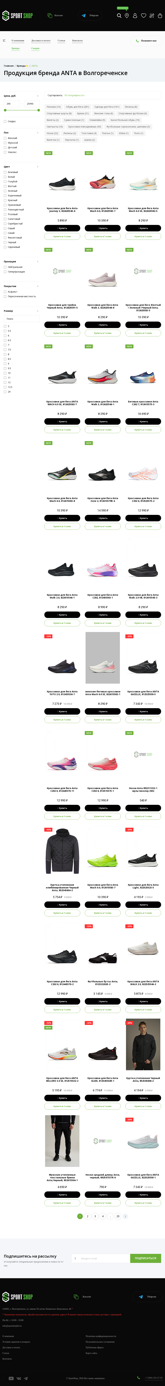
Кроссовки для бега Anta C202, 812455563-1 (102, 596)
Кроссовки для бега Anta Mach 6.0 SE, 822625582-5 (143, 209)
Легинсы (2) (69, 133)
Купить (62, 228)
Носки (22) (52, 133)
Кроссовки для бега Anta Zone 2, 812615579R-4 (102, 499)
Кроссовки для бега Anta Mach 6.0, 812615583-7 (102, 886)
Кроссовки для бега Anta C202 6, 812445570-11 (62, 789)
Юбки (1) (124, 133)
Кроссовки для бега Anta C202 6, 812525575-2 (143, 499)
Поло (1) (138, 133)
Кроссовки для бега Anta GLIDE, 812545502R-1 (102, 1079)
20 (117, 1216)
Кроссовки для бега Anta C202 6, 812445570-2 (62, 983)
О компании (18, 40)
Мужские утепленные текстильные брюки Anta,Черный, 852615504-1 (62, 1177)
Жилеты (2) (53, 119)
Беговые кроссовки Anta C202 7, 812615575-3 (143, 403)
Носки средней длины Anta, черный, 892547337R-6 (103, 1176)
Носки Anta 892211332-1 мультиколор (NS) (143, 789)
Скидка (9, 121)
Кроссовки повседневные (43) (84, 126)
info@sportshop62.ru (12, 1326)
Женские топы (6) (103, 113)
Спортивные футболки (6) (133, 113)
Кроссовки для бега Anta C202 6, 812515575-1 (102, 789)
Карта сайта (91, 1353)
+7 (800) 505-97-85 (154, 1378)
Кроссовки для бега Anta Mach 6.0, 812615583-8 (62, 499)
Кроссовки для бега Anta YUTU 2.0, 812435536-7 (62, 693)
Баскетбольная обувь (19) (125, 119)
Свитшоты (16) (55, 126)
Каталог (55, 15)
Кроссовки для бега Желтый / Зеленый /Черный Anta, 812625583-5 (143, 307)
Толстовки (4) (89, 133)
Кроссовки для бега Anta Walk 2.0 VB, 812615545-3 (143, 596)
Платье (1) (107, 133)
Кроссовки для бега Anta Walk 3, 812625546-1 (102, 403)
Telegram (90, 16)
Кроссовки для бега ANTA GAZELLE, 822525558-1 (143, 1176)
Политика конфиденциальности (101, 1336)
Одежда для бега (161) (107, 106)
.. (110, 1216)
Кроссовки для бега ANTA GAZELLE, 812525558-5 (143, 693)
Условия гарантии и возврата (16, 1342)
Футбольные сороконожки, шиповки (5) (128, 126)
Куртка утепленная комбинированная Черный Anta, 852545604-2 (62, 887)
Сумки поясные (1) (74, 119)
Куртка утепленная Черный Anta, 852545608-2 (143, 1079)
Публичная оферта (94, 1347)
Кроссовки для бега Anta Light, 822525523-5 (143, 886)
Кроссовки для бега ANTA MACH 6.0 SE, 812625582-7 (62, 403)
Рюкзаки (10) (54, 106)
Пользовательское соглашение (100, 1342)
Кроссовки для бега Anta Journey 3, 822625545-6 (62, 209)
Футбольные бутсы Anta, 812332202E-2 (103, 983)
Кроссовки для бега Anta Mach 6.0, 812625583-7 (102, 209)
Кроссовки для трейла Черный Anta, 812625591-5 (62, 306)
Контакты (77, 40)
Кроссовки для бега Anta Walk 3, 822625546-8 (102, 306)
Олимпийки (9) (97, 119)
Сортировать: (55, 95)
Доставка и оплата (40, 40)
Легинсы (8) (131, 106)
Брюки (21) (83, 113)
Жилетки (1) (53, 139)
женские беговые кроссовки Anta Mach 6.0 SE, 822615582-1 (102, 693)
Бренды (15, 48)
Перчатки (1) (72, 139)
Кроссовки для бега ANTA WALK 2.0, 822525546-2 (143, 983)
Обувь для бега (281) (77, 106)
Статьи (61, 40)
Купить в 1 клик (62, 236)
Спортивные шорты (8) (59, 113)
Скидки (35, 48)
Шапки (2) (89, 139)
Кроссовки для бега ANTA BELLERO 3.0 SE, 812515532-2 (62, 1079)
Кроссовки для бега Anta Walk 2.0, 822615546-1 (62, 596)
